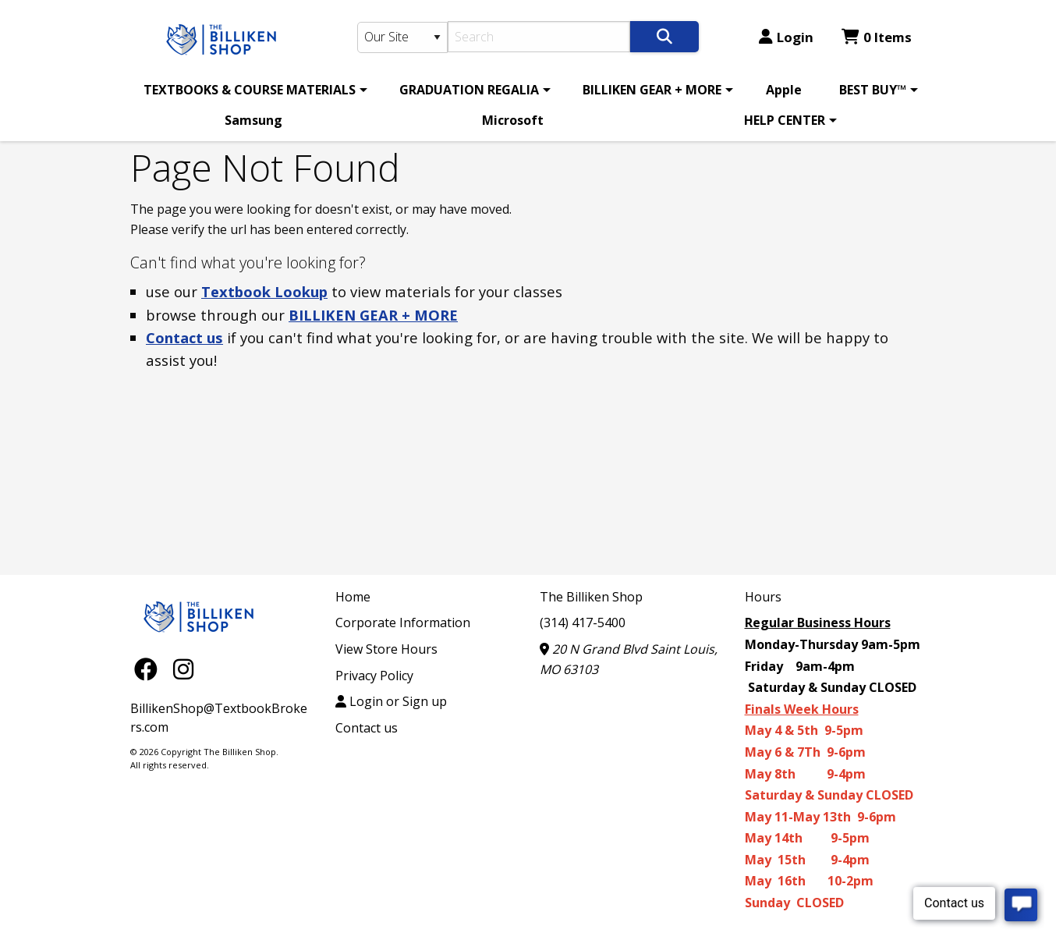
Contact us (184, 337)
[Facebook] (149, 668)
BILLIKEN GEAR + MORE (652, 89)
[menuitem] (252, 90)
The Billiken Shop (591, 596)
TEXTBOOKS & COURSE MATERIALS (250, 89)
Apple (784, 89)
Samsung (253, 120)
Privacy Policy (374, 675)
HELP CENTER (784, 120)
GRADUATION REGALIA (469, 89)
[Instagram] (183, 668)
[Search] (539, 36)
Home (352, 596)
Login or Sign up (391, 701)
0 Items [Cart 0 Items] (877, 37)
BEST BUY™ (872, 89)
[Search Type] (402, 37)
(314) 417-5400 (582, 622)
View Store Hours (386, 649)
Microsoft (513, 120)
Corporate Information (402, 622)
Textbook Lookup (264, 291)
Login (786, 37)
